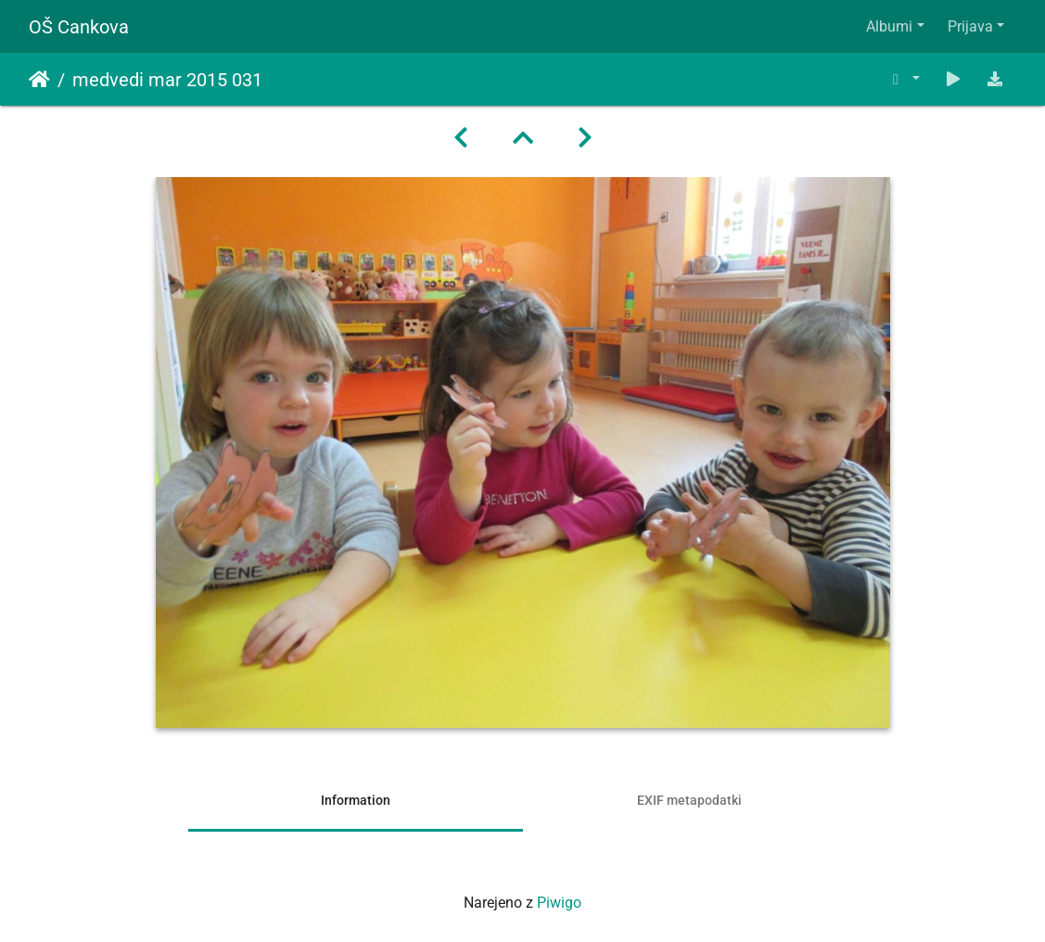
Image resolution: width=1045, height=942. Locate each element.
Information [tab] (355, 800)
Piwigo (559, 902)
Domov (39, 80)
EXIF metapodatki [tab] (689, 800)
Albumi (889, 26)
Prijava (970, 26)
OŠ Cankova (79, 27)
